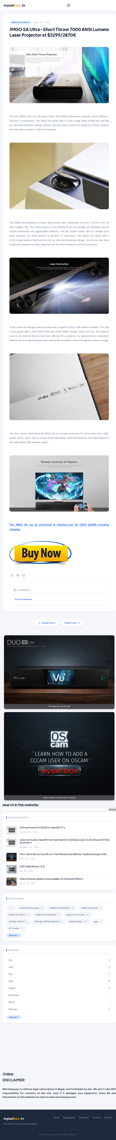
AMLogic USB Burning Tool (49, 921)
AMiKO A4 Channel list (47, 914)
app (98, 921)
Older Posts (72, 623)
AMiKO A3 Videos (19, 914)
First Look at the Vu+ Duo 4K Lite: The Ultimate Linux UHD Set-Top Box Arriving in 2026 (63, 854)
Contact (96, 1117)
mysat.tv (14, 5)
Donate (108, 1117)
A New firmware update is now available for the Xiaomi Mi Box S (51, 879)
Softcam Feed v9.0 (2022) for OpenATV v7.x (42, 827)
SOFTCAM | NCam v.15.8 (32, 866)
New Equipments (20, 22)
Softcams (84, 1117)
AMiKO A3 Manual (91, 908)
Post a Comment (23, 599)
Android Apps (78, 921)
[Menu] (69, 5)
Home (56, 1117)
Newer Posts (47, 623)
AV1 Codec (16, 928)
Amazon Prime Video (32, 908)
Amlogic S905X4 (19, 921)
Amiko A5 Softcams (78, 914)
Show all (14, 935)
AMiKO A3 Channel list (62, 908)
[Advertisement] (59, 1048)
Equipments (69, 1117)
